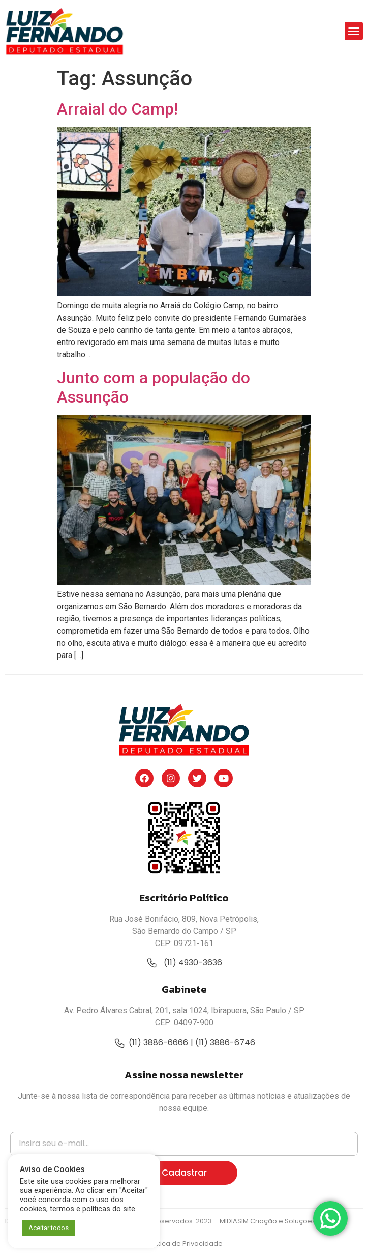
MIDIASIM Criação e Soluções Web (276, 1221)
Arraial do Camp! (117, 109)
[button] (354, 31)
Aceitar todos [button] (48, 1228)
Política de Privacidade (184, 1243)
